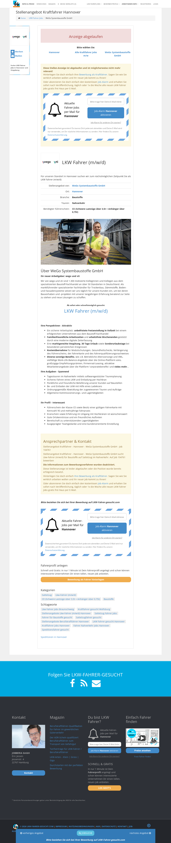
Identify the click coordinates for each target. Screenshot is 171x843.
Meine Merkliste (67, 4)
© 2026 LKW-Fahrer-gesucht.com (33, 826)
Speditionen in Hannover (54, 637)
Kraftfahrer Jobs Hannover (56, 625)
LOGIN (155, 4)
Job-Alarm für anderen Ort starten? (106, 122)
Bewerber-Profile (112, 4)
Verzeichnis (41, 4)
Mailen (16, 56)
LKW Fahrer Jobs (36, 18)
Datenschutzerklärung (57, 135)
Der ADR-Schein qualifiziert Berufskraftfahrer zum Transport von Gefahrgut (64, 741)
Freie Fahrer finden (142, 756)
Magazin (51, 4)
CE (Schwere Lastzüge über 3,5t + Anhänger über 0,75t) (71, 599)
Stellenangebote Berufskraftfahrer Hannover (65, 621)
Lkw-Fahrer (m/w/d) (66, 595)
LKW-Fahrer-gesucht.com (111, 839)
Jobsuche (85, 833)
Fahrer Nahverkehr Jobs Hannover (91, 625)
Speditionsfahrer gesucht (55, 629)
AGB (98, 826)
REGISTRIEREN (145, 4)
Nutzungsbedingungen (81, 826)
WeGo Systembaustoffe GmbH (88, 185)
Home (23, 18)
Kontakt (122, 826)
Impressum (61, 826)
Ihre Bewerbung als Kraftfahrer (90, 476)
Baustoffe (109, 599)
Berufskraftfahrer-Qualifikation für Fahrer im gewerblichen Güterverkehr (66, 729)
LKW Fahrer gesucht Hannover (109, 621)
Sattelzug (47, 595)
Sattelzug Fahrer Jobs (106, 613)
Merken (17, 52)
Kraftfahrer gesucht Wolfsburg (94, 609)
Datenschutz (109, 826)
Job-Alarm (103, 81)
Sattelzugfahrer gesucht (88, 617)
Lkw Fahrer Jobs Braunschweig (58, 609)
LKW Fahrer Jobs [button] (94, 4)
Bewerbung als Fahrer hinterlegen (86, 579)
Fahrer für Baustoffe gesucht (57, 617)
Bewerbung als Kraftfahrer (93, 74)
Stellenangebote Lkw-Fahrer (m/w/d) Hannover (66, 613)
